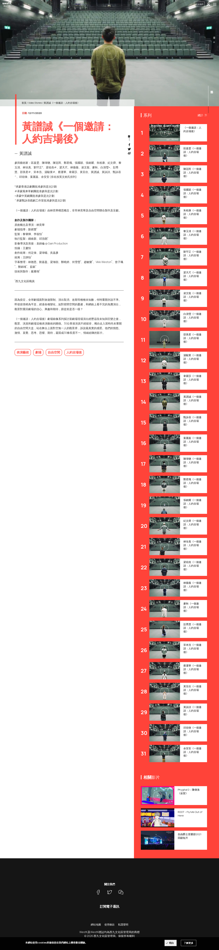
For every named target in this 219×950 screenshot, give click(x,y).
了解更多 (188, 943)
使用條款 (109, 924)
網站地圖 (96, 924)
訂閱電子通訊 (109, 906)
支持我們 (199, 4)
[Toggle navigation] (214, 4)
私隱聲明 (123, 924)
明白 (171, 943)
